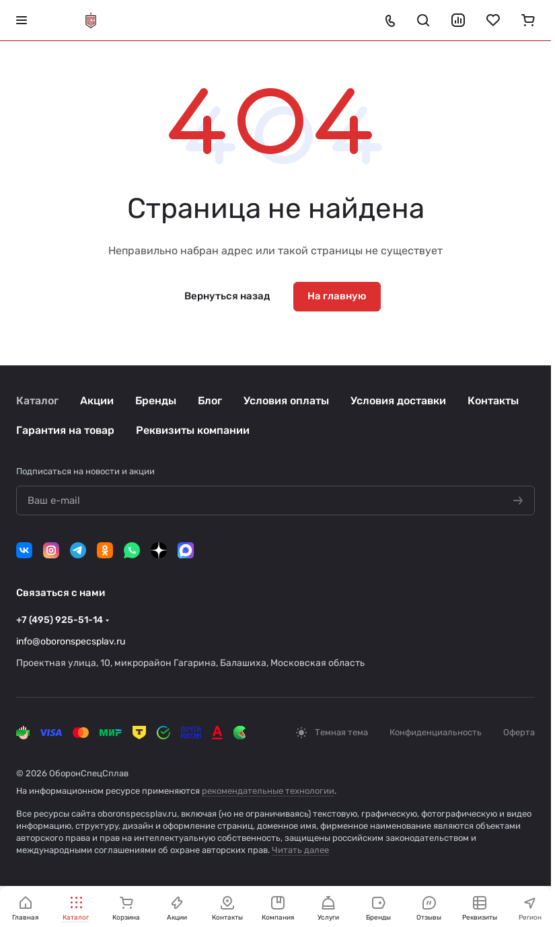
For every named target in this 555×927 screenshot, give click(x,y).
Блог (210, 400)
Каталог (37, 400)
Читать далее (300, 850)
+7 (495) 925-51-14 (59, 620)
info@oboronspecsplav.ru (70, 641)
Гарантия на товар (65, 430)
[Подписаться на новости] (518, 501)
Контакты (493, 400)
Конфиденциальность (436, 732)
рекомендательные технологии (268, 791)
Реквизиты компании (193, 430)
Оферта (519, 732)
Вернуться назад (227, 296)
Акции (97, 400)
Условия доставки (398, 400)
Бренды (155, 400)
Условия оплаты (286, 400)
